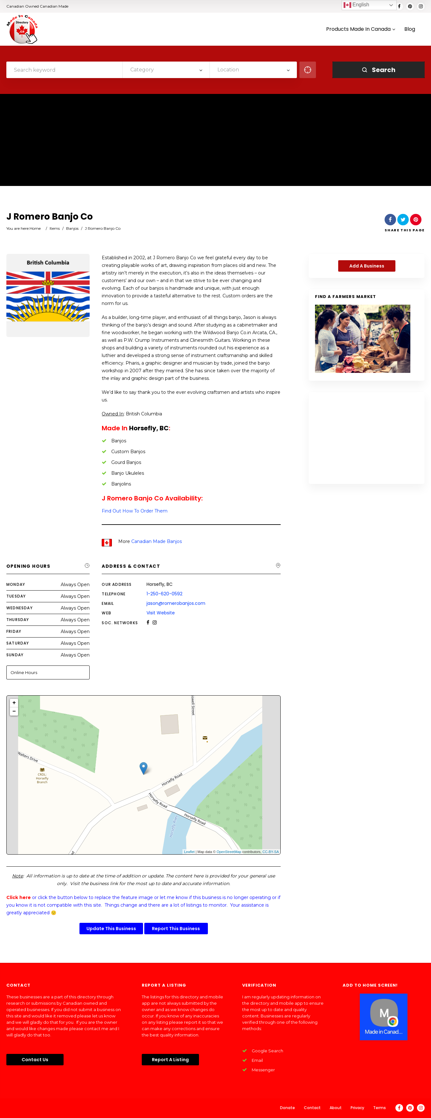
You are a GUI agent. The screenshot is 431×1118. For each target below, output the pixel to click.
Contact (312, 1107)
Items (55, 228)
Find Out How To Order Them (135, 511)
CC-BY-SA (271, 852)
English (356, 5)
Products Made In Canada (360, 29)
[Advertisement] (215, 141)
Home (35, 228)
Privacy (357, 1107)
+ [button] (14, 703)
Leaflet (189, 852)
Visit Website (161, 613)
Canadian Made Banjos (156, 541)
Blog (409, 29)
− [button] (14, 711)
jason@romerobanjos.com (176, 603)
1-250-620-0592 (164, 594)
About (336, 1107)
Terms (379, 1107)
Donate (287, 1107)
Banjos (72, 228)
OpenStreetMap (228, 852)
